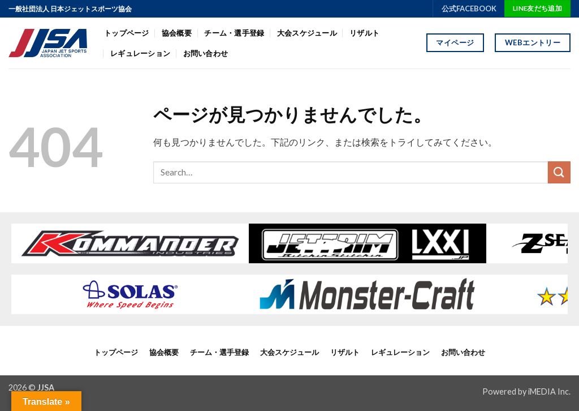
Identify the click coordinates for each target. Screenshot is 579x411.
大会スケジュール (307, 32)
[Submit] (559, 172)
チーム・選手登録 (234, 32)
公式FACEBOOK (469, 8)
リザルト (364, 32)
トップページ (126, 32)
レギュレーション (140, 53)
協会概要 (177, 32)
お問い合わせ (205, 53)
